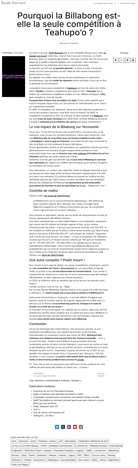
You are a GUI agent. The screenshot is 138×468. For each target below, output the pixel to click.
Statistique (53, 460)
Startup (111, 455)
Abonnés (23, 441)
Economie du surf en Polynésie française (53, 391)
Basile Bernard (13, 3)
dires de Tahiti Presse (52, 255)
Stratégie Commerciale (60, 446)
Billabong (98, 115)
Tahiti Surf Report (20, 464)
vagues (79, 450)
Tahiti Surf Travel (32, 450)
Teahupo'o (76, 380)
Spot (24, 455)
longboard (16, 450)
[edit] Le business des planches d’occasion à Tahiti (58, 394)
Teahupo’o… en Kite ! (43, 415)
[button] (115, 60)
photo (53, 441)
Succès (15, 455)
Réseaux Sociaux (98, 446)
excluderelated (52, 380)
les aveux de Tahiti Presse (57, 196)
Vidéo (89, 450)
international (116, 446)
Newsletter (70, 441)
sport (33, 441)
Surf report (84, 460)
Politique (65, 380)
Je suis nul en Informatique (25, 446)
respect (47, 450)
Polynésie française (64, 450)
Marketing (113, 450)
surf (54, 141)
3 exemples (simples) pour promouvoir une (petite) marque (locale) (66, 397)
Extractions (39, 460)
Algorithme (113, 460)
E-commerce (81, 446)
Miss (86, 455)
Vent (14, 441)
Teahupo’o (72, 88)
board (32, 455)
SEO (79, 455)
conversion (100, 450)
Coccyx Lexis (98, 455)
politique (82, 153)
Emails (28, 460)
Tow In (36, 409)
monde (80, 359)
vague (72, 455)
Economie (18, 53)
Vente (103, 460)
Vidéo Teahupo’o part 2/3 (45, 406)
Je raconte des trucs (104, 3)
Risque (52, 455)
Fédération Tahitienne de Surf (93, 441)
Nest (94, 460)
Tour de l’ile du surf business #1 (48, 412)
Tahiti (51, 53)
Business (59, 53)
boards (62, 455)
